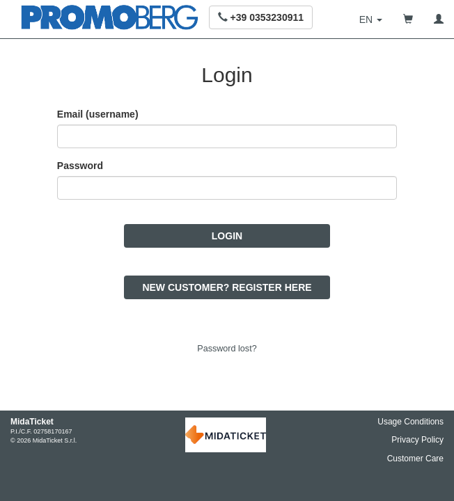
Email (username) (98, 118)
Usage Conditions (410, 422)
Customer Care (415, 458)
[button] (261, 17)
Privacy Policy (417, 440)
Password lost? (226, 353)
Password (80, 169)
